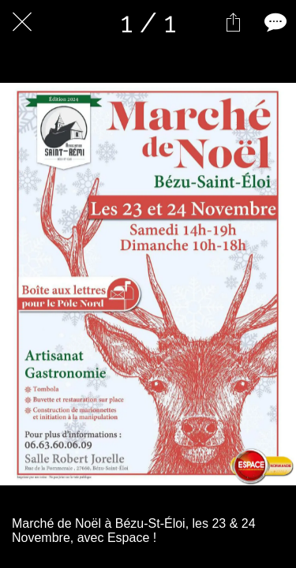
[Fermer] (22, 22)
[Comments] (274, 22)
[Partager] (233, 22)
